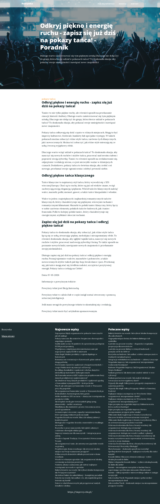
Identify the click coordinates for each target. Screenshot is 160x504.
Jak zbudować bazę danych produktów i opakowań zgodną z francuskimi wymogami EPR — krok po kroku (79, 381)
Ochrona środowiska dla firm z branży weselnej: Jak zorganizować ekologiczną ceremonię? (129, 426)
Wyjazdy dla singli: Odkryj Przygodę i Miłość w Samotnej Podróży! (131, 389)
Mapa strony (8, 336)
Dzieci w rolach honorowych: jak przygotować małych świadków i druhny (77, 484)
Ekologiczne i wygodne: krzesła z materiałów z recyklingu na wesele (79, 424)
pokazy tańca (48, 98)
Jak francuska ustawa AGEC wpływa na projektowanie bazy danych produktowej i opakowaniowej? (79, 376)
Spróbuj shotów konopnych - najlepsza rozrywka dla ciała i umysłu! (132, 452)
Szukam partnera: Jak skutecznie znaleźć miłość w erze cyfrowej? (131, 374)
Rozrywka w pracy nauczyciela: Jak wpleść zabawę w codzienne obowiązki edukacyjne (77, 429)
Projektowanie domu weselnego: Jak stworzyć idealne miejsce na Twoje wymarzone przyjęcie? (77, 450)
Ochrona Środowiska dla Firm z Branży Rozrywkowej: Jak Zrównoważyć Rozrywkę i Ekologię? (132, 445)
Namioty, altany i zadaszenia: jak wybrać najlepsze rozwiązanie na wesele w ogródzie (76, 466)
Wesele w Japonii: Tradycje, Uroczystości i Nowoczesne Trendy (78, 439)
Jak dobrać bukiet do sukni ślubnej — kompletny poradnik (78, 475)
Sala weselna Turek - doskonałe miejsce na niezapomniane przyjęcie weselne (132, 484)
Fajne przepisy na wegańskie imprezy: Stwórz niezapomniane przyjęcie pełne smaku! (127, 410)
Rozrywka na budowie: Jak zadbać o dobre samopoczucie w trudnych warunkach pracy (133, 355)
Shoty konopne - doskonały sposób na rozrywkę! (128, 449)
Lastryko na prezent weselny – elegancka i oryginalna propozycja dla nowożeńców (130, 345)
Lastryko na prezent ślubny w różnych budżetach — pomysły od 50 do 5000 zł (129, 350)
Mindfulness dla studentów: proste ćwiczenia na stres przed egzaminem (77, 408)
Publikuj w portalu (106, 4)
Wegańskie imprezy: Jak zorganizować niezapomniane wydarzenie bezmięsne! (131, 363)
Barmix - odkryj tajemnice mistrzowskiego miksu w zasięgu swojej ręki (133, 473)
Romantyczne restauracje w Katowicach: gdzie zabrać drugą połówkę (78, 360)
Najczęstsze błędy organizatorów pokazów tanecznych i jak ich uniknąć (79, 334)
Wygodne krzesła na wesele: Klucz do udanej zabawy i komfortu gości (77, 418)
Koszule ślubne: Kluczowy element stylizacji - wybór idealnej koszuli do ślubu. (129, 458)
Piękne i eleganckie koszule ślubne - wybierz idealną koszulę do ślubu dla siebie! (133, 463)
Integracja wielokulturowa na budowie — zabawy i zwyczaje (133, 359)
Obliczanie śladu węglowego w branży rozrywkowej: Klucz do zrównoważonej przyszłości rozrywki (132, 421)
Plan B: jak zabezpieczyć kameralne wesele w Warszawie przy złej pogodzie (78, 387)
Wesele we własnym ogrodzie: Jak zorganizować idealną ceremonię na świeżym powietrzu (78, 460)
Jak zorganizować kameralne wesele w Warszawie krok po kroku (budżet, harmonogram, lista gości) (79, 392)
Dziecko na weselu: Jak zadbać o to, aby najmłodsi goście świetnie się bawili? (78, 479)
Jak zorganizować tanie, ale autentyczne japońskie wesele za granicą (79, 445)
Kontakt (135, 4)
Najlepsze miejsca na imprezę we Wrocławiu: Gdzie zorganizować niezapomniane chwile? (129, 395)
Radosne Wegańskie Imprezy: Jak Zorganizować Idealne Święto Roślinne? (131, 368)
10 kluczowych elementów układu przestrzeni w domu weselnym (77, 455)
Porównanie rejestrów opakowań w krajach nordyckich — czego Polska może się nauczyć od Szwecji (79, 366)
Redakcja (123, 4)
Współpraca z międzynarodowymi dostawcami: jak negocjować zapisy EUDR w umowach (76, 350)
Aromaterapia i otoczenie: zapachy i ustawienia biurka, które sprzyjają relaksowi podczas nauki (78, 413)
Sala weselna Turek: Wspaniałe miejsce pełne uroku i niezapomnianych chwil (130, 479)
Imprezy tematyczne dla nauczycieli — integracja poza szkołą (78, 434)
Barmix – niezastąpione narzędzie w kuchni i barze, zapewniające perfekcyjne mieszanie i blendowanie (129, 468)
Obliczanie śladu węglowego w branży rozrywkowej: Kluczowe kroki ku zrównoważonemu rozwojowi (130, 416)
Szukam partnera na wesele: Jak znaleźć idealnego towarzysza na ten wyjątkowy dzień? (129, 379)
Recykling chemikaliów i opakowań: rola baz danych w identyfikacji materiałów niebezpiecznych (77, 371)
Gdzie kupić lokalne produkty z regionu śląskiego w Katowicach (76, 355)
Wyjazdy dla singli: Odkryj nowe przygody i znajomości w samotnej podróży (132, 384)
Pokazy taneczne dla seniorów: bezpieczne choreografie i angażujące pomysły (79, 339)
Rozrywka (27, 3)
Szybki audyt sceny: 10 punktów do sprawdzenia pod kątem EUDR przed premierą (79, 345)
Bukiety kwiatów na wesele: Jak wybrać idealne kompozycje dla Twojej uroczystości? (79, 471)
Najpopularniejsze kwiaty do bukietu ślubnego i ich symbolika (129, 339)
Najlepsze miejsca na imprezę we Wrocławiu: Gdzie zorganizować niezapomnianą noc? (129, 400)
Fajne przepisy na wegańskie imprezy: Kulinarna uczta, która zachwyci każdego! (131, 405)
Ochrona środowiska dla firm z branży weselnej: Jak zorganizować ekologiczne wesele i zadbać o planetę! (130, 431)
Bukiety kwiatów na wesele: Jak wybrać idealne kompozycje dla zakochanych (132, 334)
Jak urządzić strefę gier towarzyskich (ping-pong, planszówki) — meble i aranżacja (76, 402)
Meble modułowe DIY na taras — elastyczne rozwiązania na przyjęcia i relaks (80, 397)
